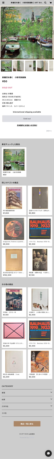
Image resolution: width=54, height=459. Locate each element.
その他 (4, 413)
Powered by (27, 437)
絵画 (3, 399)
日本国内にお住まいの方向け (27, 125)
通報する (49, 131)
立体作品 (5, 406)
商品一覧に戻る (27, 424)
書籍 (3, 393)
